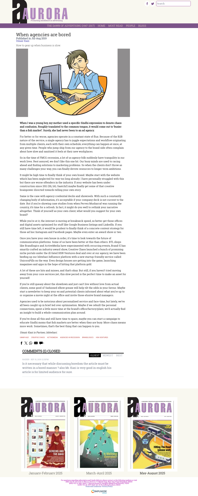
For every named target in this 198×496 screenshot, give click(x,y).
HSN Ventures (102, 337)
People (130, 25)
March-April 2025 (99, 473)
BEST (119, 355)
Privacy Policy (107, 486)
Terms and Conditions (93, 486)
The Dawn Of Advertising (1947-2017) (71, 25)
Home (101, 25)
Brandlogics (87, 337)
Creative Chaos (38, 337)
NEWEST (108, 355)
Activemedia (52, 337)
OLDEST (95, 355)
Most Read (115, 25)
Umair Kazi (22, 40)
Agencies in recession (70, 337)
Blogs (142, 25)
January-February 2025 (45, 473)
